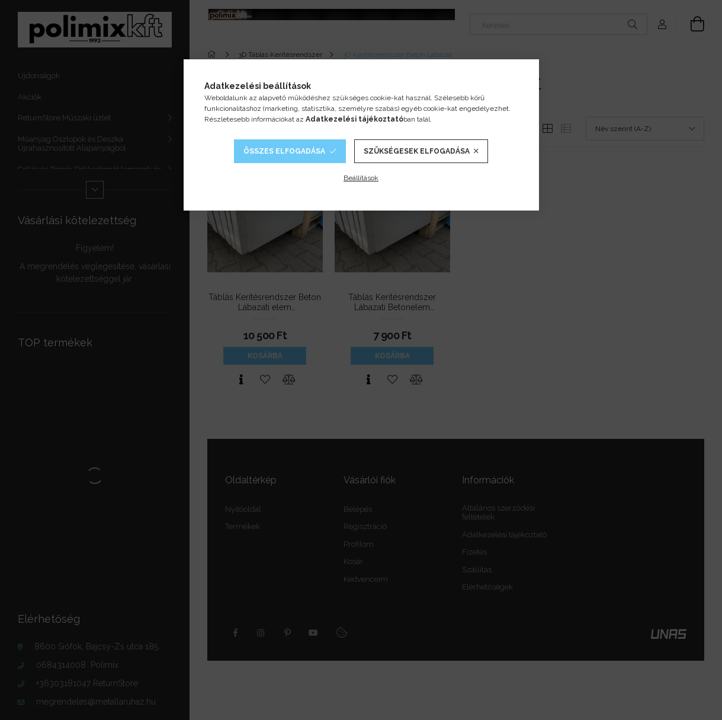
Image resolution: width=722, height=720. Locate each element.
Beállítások (361, 178)
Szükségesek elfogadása (417, 151)
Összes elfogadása (284, 151)
